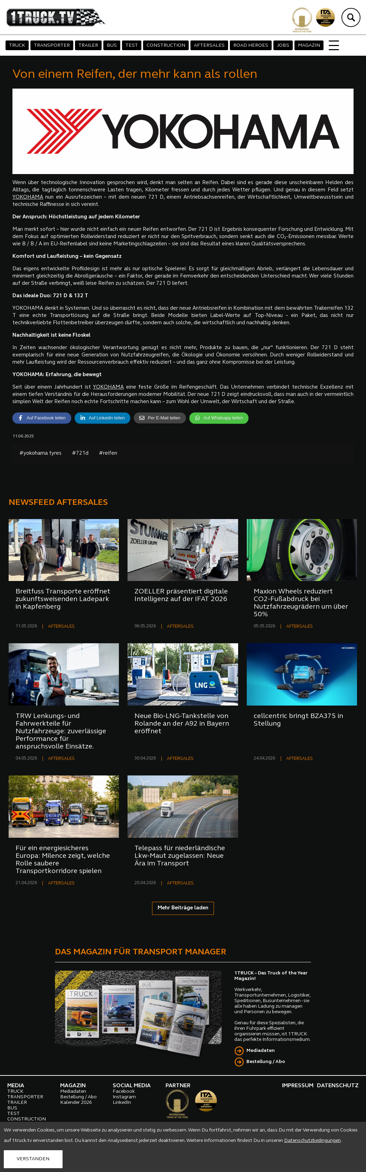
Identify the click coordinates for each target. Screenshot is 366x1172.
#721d (80, 453)
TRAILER (88, 45)
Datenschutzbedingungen (312, 1140)
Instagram (124, 1097)
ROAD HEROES (250, 45)
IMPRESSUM (297, 1086)
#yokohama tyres (40, 453)
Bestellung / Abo (265, 1061)
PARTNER (178, 1086)
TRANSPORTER (52, 45)
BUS (112, 45)
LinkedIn (122, 1102)
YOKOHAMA (27, 197)
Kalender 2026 (76, 1102)
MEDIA (15, 1086)
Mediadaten (260, 1050)
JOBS (283, 45)
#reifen (108, 453)
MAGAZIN (309, 45)
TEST (131, 45)
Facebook (124, 1091)
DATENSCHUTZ (338, 1086)
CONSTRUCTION (166, 45)
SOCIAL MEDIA (132, 1086)
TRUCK (17, 45)
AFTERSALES (209, 45)
